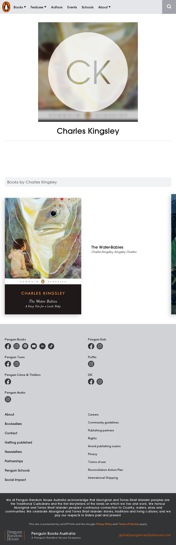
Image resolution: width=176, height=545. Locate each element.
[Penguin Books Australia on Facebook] (8, 346)
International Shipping (103, 477)
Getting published (18, 442)
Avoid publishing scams (104, 446)
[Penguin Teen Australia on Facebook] (8, 364)
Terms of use (97, 462)
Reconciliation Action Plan (105, 469)
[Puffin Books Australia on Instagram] (91, 364)
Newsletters (13, 452)
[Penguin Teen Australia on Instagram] (16, 364)
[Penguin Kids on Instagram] (100, 346)
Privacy (92, 454)
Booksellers (13, 424)
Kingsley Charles (125, 252)
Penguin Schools (17, 470)
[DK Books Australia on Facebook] (91, 381)
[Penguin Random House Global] (18, 535)
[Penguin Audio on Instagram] (8, 399)
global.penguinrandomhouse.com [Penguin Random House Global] (145, 534)
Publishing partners (101, 430)
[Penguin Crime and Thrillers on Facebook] (8, 381)
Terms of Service (128, 524)
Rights (92, 438)
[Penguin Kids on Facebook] (91, 346)
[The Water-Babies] (131, 247)
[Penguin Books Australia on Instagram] (16, 346)
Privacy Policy (104, 524)
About (9, 414)
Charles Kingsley (102, 252)
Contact (11, 433)
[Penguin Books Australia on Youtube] (34, 346)
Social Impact (15, 480)
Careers (93, 414)
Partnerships (14, 461)
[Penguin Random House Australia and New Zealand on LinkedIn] (42, 346)
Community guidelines (103, 422)
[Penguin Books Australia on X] (25, 346)
